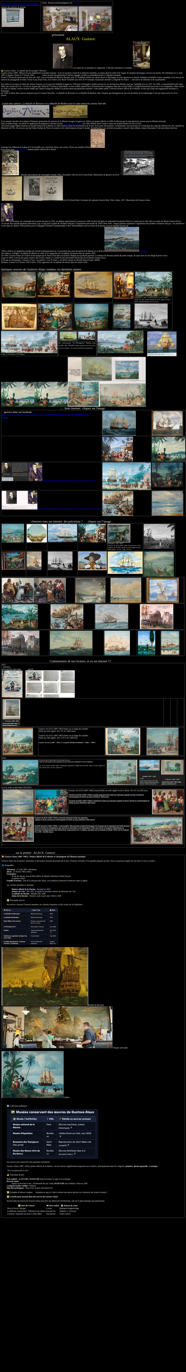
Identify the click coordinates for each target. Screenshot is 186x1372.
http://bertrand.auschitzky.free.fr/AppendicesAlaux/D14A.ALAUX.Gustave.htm (51, 509)
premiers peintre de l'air (72, 123)
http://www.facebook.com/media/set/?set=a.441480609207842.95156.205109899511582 (45, 414)
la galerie (77, 3)
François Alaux (20, 149)
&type (5, 417)
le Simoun (143, 251)
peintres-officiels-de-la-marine (20, 3)
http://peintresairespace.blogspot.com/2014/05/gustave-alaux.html (48, 480)
